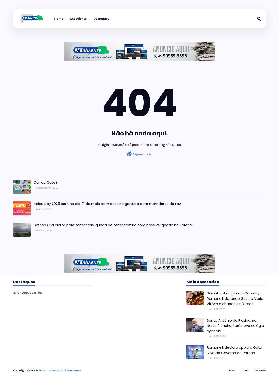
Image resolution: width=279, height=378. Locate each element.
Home (232, 370)
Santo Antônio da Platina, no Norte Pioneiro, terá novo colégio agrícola (235, 325)
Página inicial (139, 153)
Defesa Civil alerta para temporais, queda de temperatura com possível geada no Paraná (113, 225)
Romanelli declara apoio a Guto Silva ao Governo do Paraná (234, 350)
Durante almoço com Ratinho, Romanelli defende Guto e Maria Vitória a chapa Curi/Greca (235, 298)
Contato (260, 370)
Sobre (246, 370)
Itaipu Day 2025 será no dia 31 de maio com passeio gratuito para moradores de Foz (107, 203)
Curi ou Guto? (45, 182)
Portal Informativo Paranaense (59, 370)
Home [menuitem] (58, 19)
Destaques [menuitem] (101, 19)
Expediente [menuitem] (78, 19)
